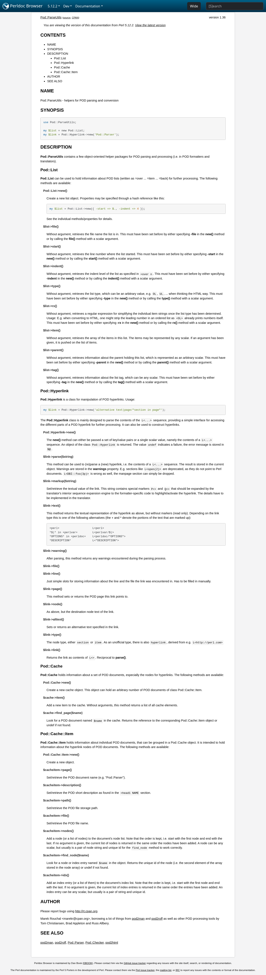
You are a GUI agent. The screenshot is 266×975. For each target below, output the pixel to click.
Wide (194, 6)
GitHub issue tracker (135, 963)
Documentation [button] (87, 6)
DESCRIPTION (57, 53)
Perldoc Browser (23, 6)
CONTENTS (53, 35)
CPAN (75, 17)
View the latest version (150, 25)
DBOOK (87, 963)
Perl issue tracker (145, 970)
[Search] (234, 6)
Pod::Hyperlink (64, 62)
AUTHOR (53, 76)
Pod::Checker (94, 942)
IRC (177, 970)
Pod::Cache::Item (66, 72)
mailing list (165, 970)
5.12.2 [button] (52, 6)
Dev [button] (66, 6)
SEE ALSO (54, 81)
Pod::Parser (76, 942)
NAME (51, 44)
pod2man (138, 918)
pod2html (111, 942)
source (67, 17)
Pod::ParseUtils (50, 17)
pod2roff (157, 918)
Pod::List (60, 58)
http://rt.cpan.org (86, 911)
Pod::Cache (62, 67)
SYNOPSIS (55, 49)
